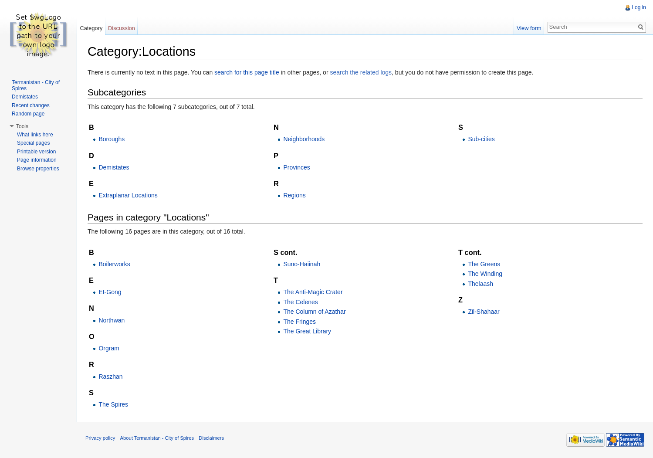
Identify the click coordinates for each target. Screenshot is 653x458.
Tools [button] (22, 126)
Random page (28, 114)
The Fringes (299, 321)
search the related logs (361, 72)
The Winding (485, 273)
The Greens (484, 264)
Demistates (113, 167)
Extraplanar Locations (127, 195)
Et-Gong (109, 291)
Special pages (33, 143)
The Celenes (300, 302)
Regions (294, 195)
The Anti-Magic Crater (312, 291)
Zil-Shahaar (483, 311)
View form (529, 28)
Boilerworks (114, 264)
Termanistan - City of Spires (36, 85)
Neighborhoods (304, 139)
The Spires (113, 404)
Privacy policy (100, 438)
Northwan (111, 320)
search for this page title (246, 72)
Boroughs (111, 139)
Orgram (108, 348)
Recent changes (31, 105)
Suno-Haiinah (301, 264)
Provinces (296, 167)
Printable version (36, 152)
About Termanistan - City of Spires (157, 438)
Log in (639, 7)
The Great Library (307, 331)
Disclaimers (211, 438)
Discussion (121, 28)
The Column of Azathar (314, 311)
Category (91, 28)
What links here (35, 135)
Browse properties (38, 169)
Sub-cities (481, 139)
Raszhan (110, 376)
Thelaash (480, 283)
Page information (37, 160)
